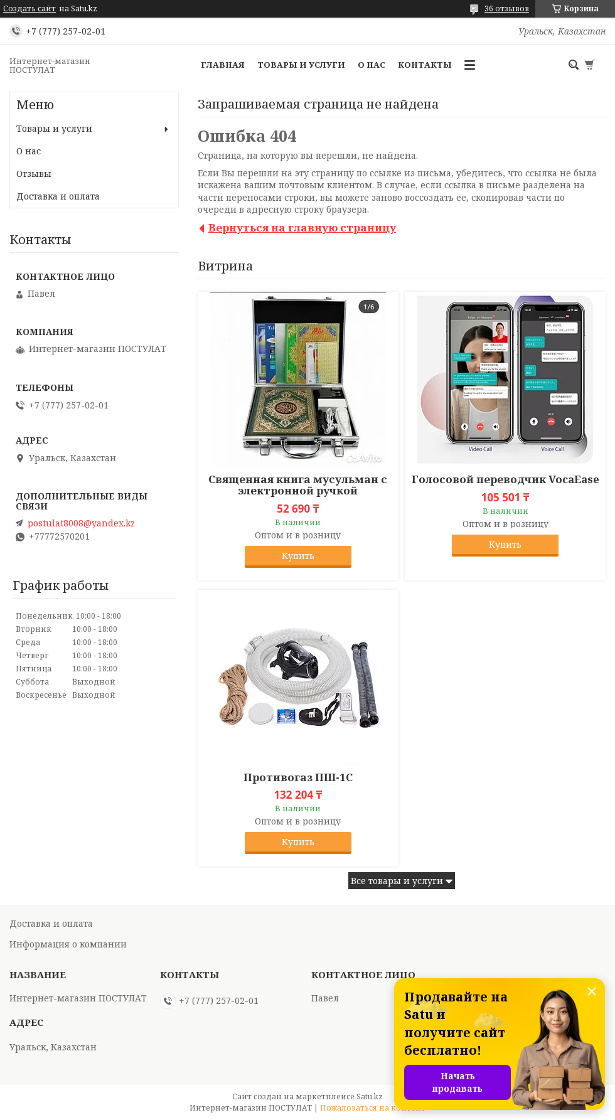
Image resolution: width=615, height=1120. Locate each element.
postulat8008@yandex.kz (81, 523)
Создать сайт (29, 8)
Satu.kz (369, 1096)
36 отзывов (506, 8)
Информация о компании (68, 944)
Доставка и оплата (58, 196)
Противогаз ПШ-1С (298, 777)
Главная (223, 64)
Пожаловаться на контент (372, 1107)
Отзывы (33, 173)
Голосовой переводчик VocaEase (505, 479)
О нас (371, 64)
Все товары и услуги (397, 881)
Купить (298, 556)
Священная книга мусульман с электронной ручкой (297, 485)
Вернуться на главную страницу (302, 227)
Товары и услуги (301, 64)
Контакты (425, 64)
